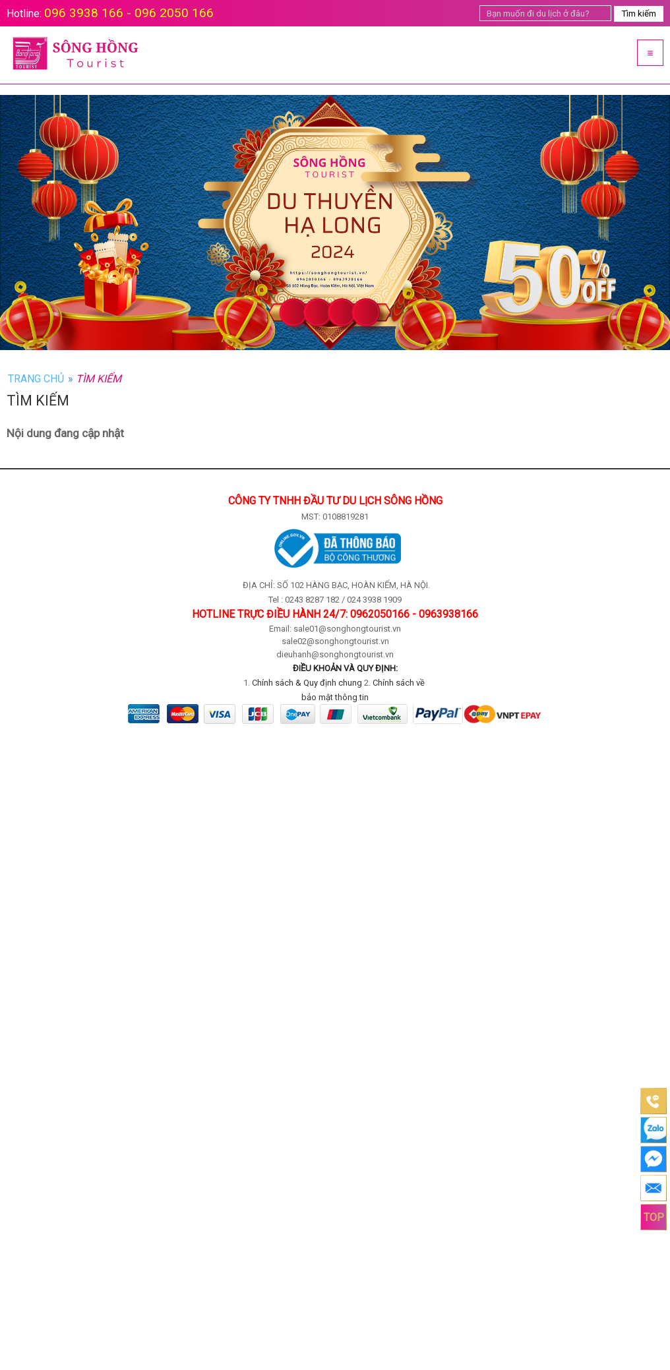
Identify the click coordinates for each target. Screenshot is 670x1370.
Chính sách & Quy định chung (307, 683)
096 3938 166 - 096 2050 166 (129, 12)
